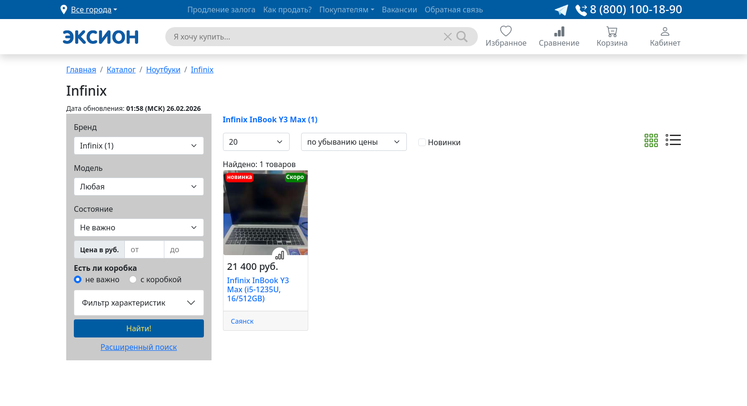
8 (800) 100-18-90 (628, 9)
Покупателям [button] (343, 9)
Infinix (202, 69)
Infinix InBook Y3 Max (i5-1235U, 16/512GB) (258, 289)
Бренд (85, 127)
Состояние (93, 209)
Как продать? (287, 9)
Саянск (242, 321)
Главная (81, 69)
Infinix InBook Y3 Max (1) (270, 119)
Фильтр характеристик (123, 302)
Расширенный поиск (139, 347)
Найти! (138, 328)
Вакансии (399, 9)
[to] (184, 249)
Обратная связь (454, 9)
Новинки (444, 142)
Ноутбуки (163, 69)
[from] (144, 249)
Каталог (121, 69)
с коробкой (161, 279)
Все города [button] (91, 9)
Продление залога (221, 9)
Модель (88, 168)
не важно (102, 279)
